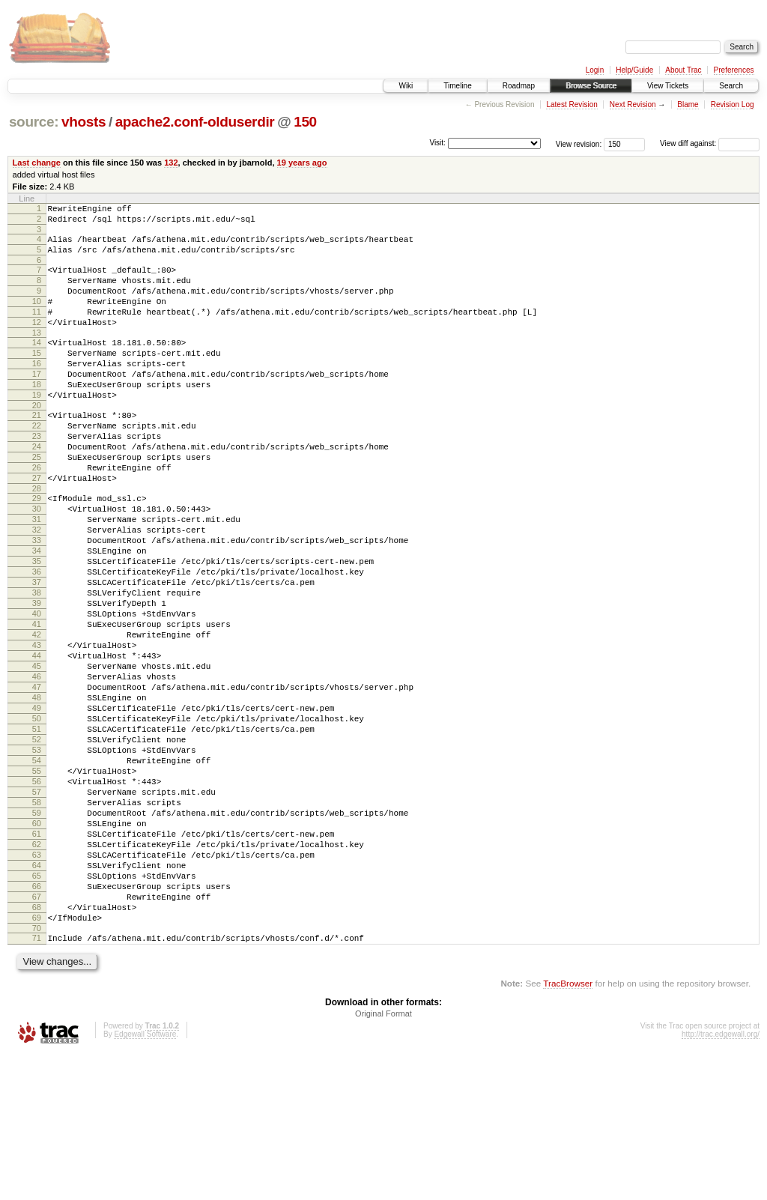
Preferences (734, 70)
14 (36, 364)
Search (731, 86)
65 (36, 1008)
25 (36, 501)
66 (36, 1020)
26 (36, 514)
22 (36, 463)
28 (36, 540)
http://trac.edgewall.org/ (721, 1180)
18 (36, 415)
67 (36, 1033)
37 (36, 651)
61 (36, 957)
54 (36, 868)
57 (36, 906)
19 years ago (302, 162)
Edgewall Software (145, 1180)
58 (36, 919)
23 (36, 476)
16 (36, 390)
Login (595, 70)
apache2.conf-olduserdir (195, 122)
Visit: (437, 143)
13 (36, 355)
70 (36, 1071)
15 (36, 377)
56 (36, 893)
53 (36, 855)
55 (36, 880)
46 (36, 766)
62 (36, 970)
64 (36, 995)
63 (36, 982)
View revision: (579, 143)
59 (36, 931)
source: (33, 122)
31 (36, 575)
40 (36, 689)
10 (36, 316)
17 (36, 403)
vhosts (83, 122)
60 (36, 944)
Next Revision (633, 104)
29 (36, 549)
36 (36, 638)
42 (36, 715)
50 (36, 817)
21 (36, 450)
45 (36, 753)
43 (36, 728)
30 (36, 562)
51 (36, 829)
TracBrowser (567, 1129)
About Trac (683, 70)
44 (36, 740)
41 (36, 702)
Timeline (457, 86)
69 (36, 1059)
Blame (687, 104)
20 (36, 441)
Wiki (405, 86)
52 (36, 842)
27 (36, 527)
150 (305, 122)
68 (36, 1046)
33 (36, 600)
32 (36, 588)
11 (36, 329)
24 (36, 489)
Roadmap (519, 86)
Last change (37, 162)
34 (36, 613)
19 (36, 428)
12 (36, 342)
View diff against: (710, 143)
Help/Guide (634, 70)
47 (36, 779)
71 (36, 1081)
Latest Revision (571, 104)
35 (36, 626)
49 (36, 804)
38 (36, 664)
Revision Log (732, 104)
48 (36, 791)
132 (171, 162)
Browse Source (591, 86)
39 (36, 677)
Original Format (383, 1159)
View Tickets (667, 86)
